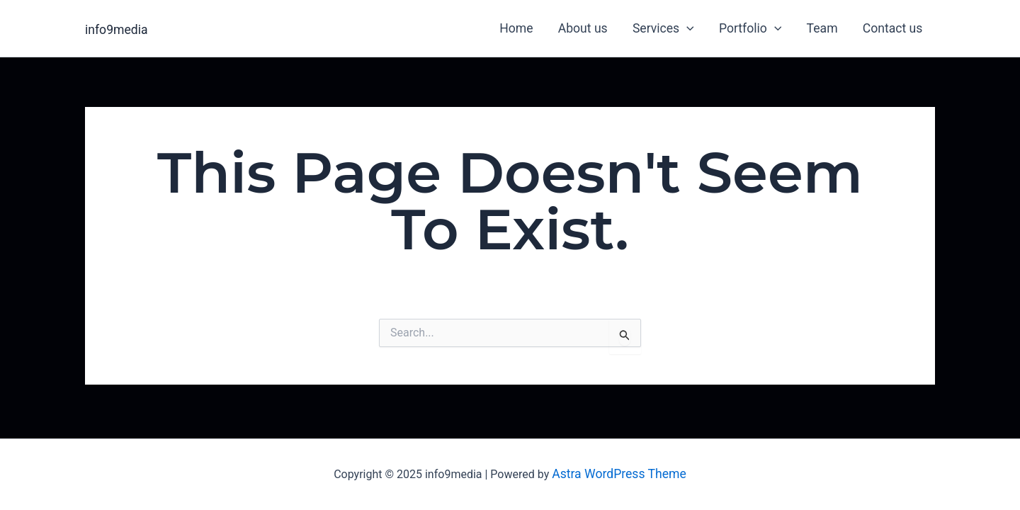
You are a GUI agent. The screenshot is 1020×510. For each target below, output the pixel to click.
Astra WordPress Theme (619, 474)
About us (583, 28)
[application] (686, 28)
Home (516, 28)
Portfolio (750, 28)
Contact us (893, 28)
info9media (116, 30)
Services (663, 28)
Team (822, 28)
